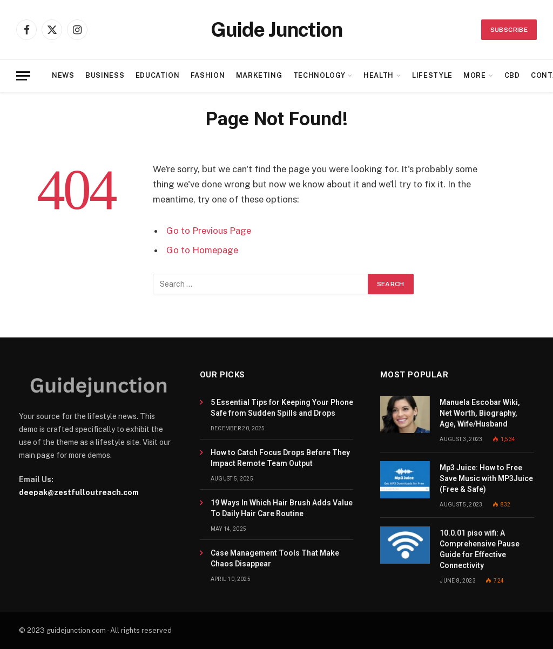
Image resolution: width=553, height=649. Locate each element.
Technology (319, 75)
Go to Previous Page (208, 230)
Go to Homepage (202, 250)
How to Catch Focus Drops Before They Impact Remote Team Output (280, 458)
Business (104, 75)
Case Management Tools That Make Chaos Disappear (275, 558)
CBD (512, 75)
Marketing (259, 75)
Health (378, 75)
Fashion (208, 75)
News (63, 75)
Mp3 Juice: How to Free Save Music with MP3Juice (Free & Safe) (486, 478)
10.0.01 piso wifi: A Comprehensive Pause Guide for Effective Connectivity (480, 549)
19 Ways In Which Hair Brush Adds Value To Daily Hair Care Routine (282, 508)
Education (158, 75)
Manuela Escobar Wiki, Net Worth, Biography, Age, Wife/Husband (480, 413)
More (474, 75)
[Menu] (23, 76)
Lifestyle (432, 75)
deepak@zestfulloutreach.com (79, 492)
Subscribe (509, 29)
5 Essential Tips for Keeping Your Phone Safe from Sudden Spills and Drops (282, 407)
